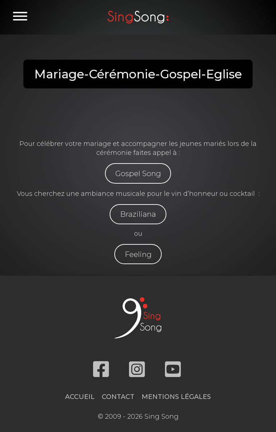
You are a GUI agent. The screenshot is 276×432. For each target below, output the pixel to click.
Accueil (80, 397)
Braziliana (138, 214)
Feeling (138, 254)
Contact (118, 397)
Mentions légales (176, 397)
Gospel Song (138, 173)
